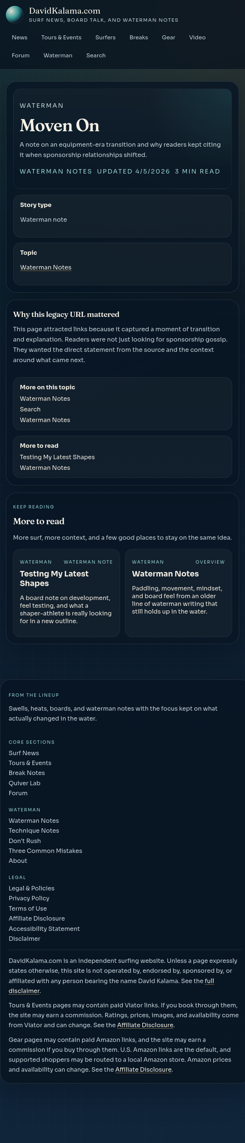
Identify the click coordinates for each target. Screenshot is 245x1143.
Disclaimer (24, 939)
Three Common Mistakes (45, 851)
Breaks (138, 37)
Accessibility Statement (44, 929)
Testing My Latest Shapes (57, 457)
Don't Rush (24, 841)
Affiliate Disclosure (36, 918)
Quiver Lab (24, 783)
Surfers (105, 37)
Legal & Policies (31, 888)
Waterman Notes (56, 171)
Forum (21, 55)
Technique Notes (33, 831)
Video (197, 37)
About (17, 861)
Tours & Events (61, 37)
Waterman (57, 55)
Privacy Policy (28, 898)
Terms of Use (27, 908)
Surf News (23, 753)
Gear (168, 37)
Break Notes (26, 773)
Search (96, 55)
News (20, 37)
